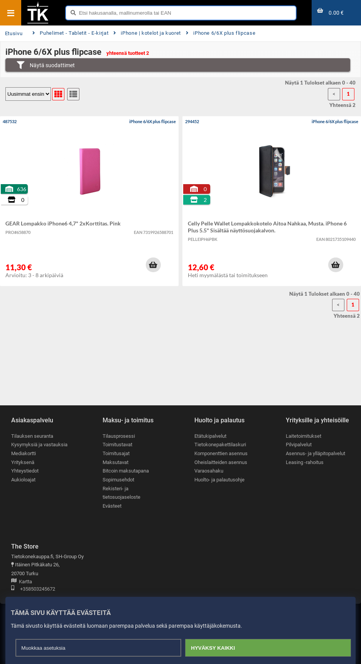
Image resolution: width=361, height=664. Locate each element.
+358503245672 (33, 589)
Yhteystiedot (25, 471)
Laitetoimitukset (303, 436)
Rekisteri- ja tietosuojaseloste (121, 493)
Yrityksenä (22, 462)
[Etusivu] (37, 23)
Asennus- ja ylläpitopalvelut (315, 453)
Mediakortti (23, 453)
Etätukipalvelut (210, 436)
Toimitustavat (117, 445)
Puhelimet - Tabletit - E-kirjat (70, 33)
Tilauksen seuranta (32, 436)
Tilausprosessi (119, 436)
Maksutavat (115, 462)
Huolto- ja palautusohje (219, 480)
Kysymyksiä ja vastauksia (39, 445)
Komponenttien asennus (221, 453)
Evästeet (112, 506)
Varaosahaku (208, 471)
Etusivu (13, 33)
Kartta (21, 582)
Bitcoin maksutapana (126, 471)
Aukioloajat (23, 480)
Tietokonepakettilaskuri (220, 445)
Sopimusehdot (118, 480)
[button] (153, 264)
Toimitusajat (116, 453)
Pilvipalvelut (299, 445)
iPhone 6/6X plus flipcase (220, 33)
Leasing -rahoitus (305, 462)
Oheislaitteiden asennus (220, 462)
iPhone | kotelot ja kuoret (147, 33)
